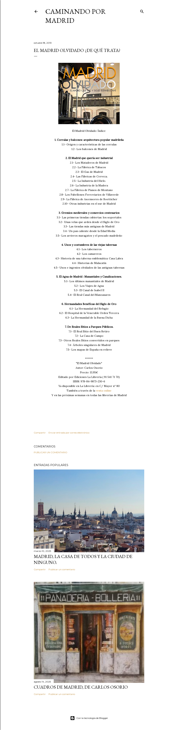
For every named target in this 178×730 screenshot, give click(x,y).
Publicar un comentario (50, 452)
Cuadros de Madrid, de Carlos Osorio (81, 687)
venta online (103, 390)
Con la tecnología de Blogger (89, 718)
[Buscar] (142, 10)
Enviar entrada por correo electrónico (69, 432)
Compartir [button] (40, 432)
